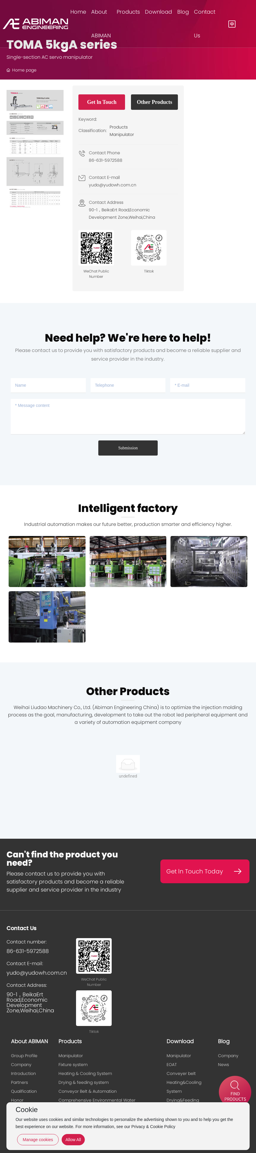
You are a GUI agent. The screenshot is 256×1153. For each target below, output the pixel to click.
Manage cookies (38, 1139)
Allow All (73, 1139)
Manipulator (122, 134)
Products (119, 127)
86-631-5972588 (105, 160)
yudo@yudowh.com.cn (112, 185)
